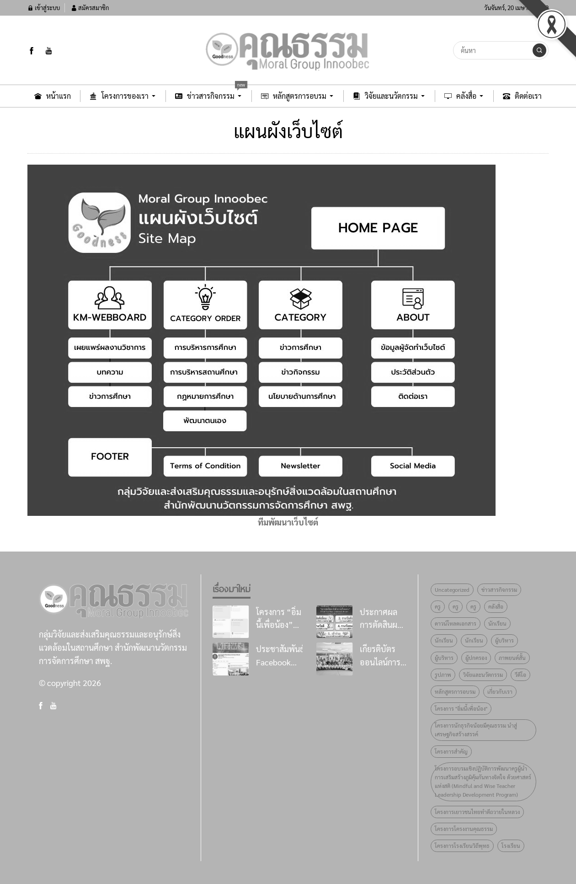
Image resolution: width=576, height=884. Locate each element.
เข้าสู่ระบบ (43, 7)
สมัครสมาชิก (90, 7)
